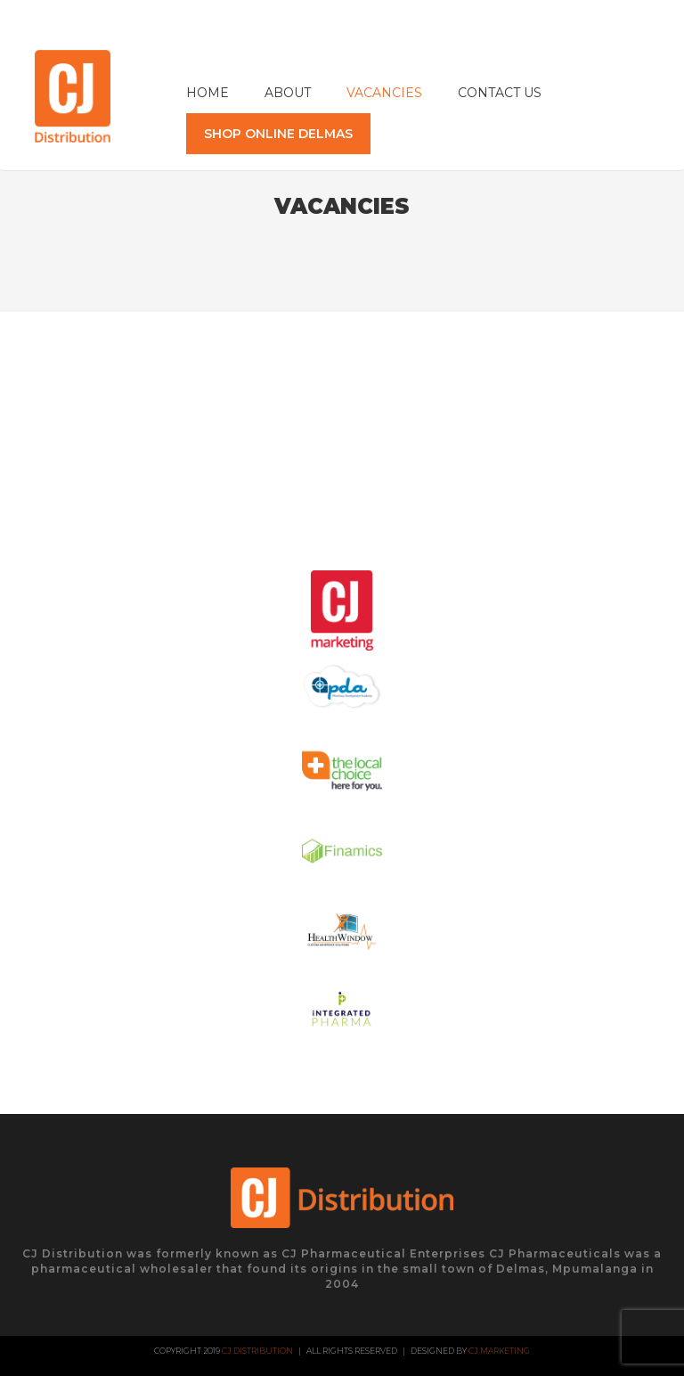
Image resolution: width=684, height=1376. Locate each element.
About (288, 93)
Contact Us (500, 93)
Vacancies (384, 93)
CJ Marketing (499, 1351)
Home (207, 93)
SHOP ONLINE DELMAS (278, 134)
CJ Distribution (257, 1351)
